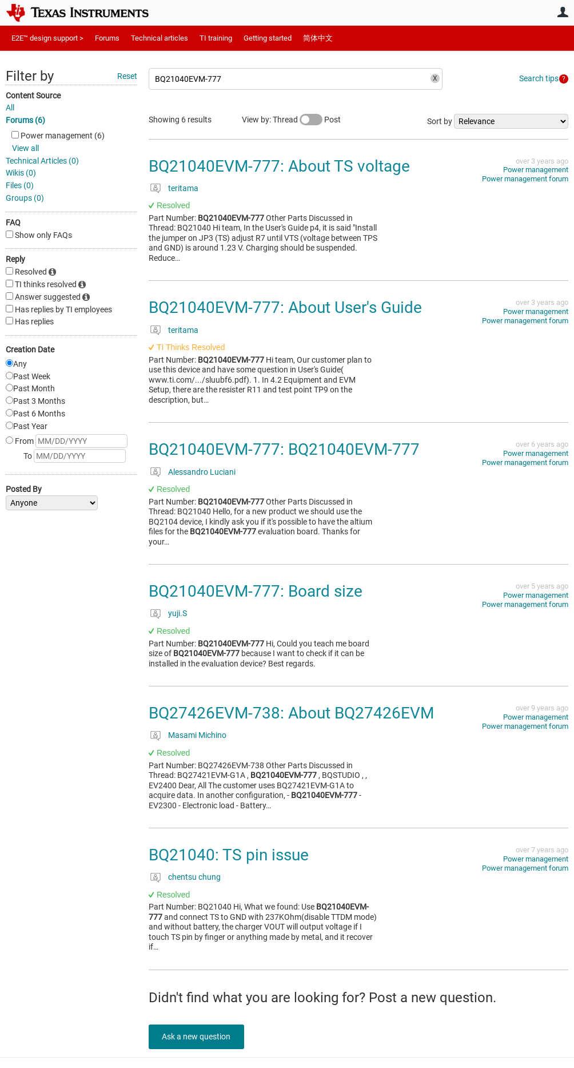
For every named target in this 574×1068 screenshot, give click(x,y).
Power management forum (525, 178)
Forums (107, 38)
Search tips (539, 78)
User (562, 12)
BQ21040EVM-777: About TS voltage (279, 166)
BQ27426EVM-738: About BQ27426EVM (291, 713)
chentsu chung (194, 877)
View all (25, 148)
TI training (216, 38)
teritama (183, 188)
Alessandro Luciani (202, 472)
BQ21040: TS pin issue (229, 854)
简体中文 (318, 38)
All (10, 107)
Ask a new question (200, 1036)
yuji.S (177, 613)
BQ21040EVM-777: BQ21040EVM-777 (284, 449)
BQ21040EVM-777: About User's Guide (285, 307)
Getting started (268, 38)
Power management (535, 169)
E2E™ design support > (47, 38)
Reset (127, 76)
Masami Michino (197, 735)
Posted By (24, 489)
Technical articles (159, 38)
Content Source (33, 95)
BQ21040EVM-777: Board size (255, 591)
